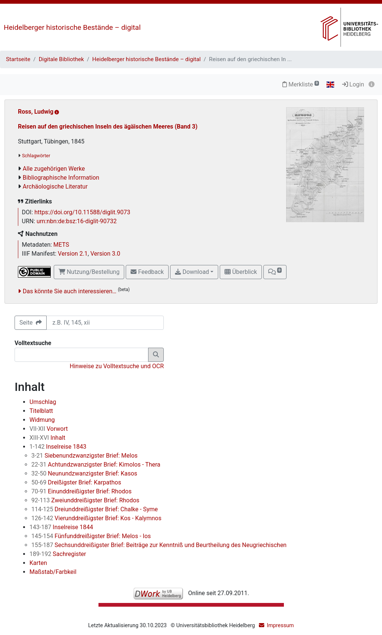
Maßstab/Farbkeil (52, 571)
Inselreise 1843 (58, 446)
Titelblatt (41, 410)
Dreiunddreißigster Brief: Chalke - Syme (94, 509)
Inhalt (47, 437)
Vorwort (48, 428)
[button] (274, 272)
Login (353, 84)
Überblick (241, 271)
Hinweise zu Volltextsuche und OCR (117, 366)
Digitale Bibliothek (61, 59)
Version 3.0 (105, 253)
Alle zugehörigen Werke (54, 168)
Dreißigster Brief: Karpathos (76, 482)
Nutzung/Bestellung (89, 271)
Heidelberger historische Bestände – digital (72, 27)
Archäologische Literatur (55, 186)
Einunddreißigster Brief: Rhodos (81, 491)
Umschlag (42, 401)
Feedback (147, 271)
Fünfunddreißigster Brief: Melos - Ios (91, 536)
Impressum (280, 625)
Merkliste (300, 84)
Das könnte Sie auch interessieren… (69, 291)
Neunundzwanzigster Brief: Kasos (84, 473)
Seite (30, 322)
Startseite (18, 59)
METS (61, 244)
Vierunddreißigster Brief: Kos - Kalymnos (96, 518)
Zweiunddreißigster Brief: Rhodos (85, 500)
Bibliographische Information (61, 177)
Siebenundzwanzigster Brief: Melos (84, 455)
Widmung (42, 419)
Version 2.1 (73, 253)
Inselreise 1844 (61, 527)
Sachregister (57, 553)
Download (192, 271)
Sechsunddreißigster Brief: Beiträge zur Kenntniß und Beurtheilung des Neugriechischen (158, 545)
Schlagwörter (36, 155)
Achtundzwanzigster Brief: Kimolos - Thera (95, 464)
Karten (38, 562)
